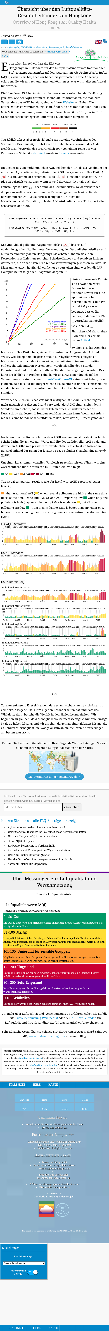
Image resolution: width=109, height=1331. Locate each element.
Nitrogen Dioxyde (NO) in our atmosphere (32, 880)
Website (68, 102)
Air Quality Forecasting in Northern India (31, 889)
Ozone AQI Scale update (21, 885)
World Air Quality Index (30, 1145)
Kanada (64, 153)
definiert (39, 153)
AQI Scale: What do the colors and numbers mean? (36, 871)
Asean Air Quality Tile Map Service (27, 907)
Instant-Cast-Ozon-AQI (57, 379)
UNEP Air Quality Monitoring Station (29, 898)
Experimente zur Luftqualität (54, 1232)
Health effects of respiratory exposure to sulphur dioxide (40, 903)
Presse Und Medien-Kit (54, 1214)
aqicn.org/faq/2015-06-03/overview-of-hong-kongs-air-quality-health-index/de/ (44, 47)
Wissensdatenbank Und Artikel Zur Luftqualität (54, 1229)
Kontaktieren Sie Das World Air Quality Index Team (54, 1211)
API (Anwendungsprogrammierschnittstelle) (54, 1271)
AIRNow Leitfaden (83, 1062)
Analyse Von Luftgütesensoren (54, 1235)
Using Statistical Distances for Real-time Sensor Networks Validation (47, 875)
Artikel (85, 340)
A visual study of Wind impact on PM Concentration (39, 894)
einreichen (72, 851)
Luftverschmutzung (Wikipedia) (36, 1062)
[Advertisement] (54, 808)
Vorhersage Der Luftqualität (54, 1255)
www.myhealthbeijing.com (47, 1080)
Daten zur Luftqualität (54, 1249)
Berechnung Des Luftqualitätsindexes (54, 1252)
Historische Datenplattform (54, 1274)
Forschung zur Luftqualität (53, 1222)
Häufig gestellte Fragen (52, 1242)
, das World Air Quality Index (43, 1152)
